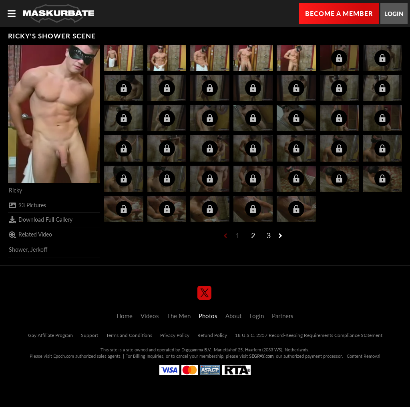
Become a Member (339, 13)
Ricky (15, 190)
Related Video (30, 234)
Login (394, 13)
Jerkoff (38, 249)
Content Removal (363, 356)
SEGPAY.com (261, 356)
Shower (18, 249)
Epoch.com (63, 356)
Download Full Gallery (40, 219)
